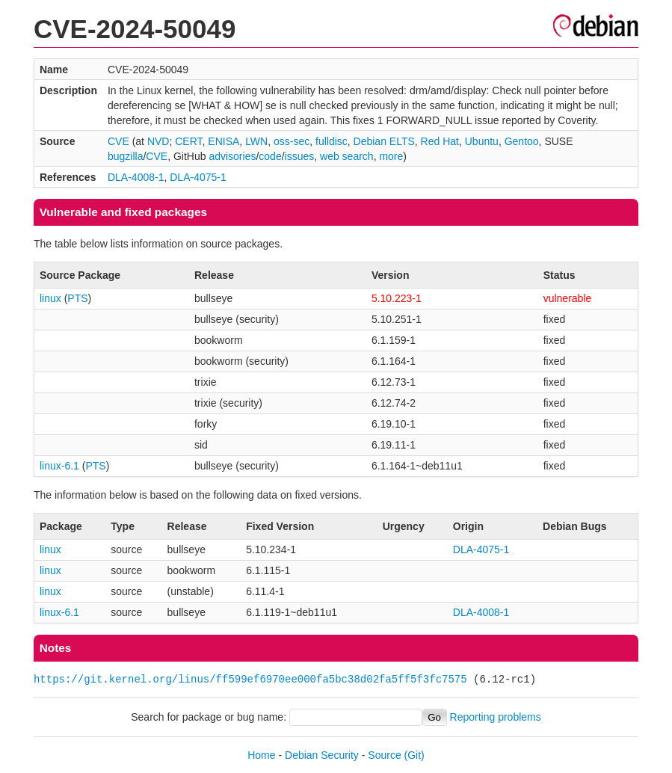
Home (261, 755)
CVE (118, 141)
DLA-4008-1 (136, 177)
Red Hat (440, 141)
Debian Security (322, 755)
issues (300, 156)
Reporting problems (495, 717)
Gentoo (522, 141)
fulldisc (331, 141)
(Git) (414, 755)
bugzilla (125, 156)
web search (347, 156)
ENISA (223, 141)
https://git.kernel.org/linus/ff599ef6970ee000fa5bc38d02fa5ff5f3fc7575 (250, 679)
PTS (77, 298)
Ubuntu (482, 141)
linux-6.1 (59, 466)
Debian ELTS (384, 141)
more (391, 156)
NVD (158, 141)
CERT (188, 141)
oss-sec (291, 141)
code (270, 156)
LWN (256, 141)
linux (50, 298)
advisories (232, 156)
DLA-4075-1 (198, 177)
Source (384, 755)
